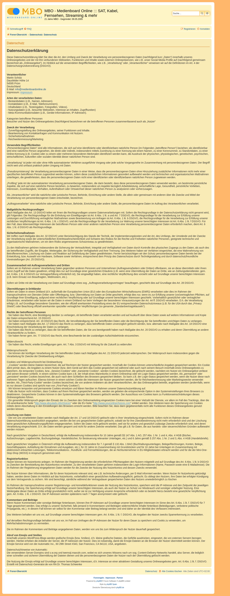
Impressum (110, 578)
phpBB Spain (111, 584)
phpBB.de (120, 587)
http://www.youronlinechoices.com (111, 403)
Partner (120, 578)
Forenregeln (99, 578)
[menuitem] (27, 29)
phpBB (99, 581)
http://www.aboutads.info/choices (53, 403)
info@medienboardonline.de (30, 89)
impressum (26, 92)
